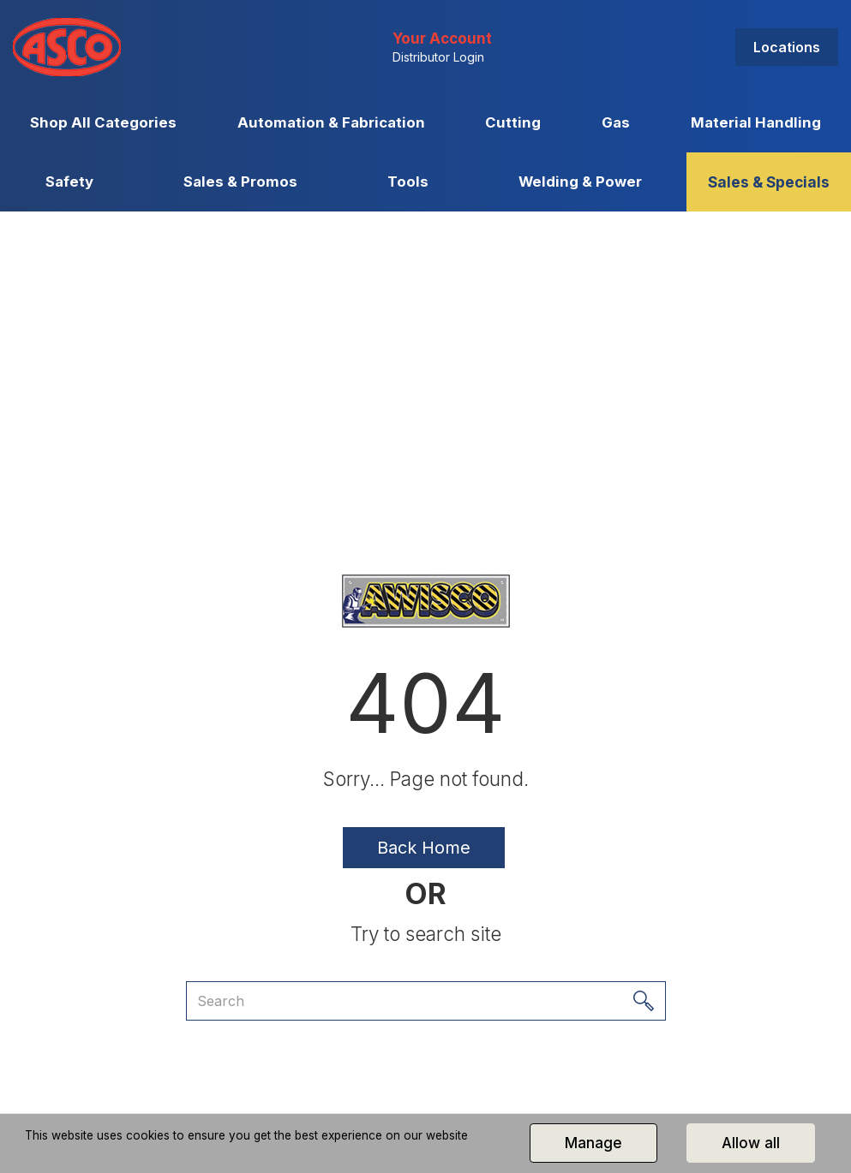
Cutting (513, 122)
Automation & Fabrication (331, 122)
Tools (407, 181)
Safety (69, 181)
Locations (786, 47)
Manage (593, 1143)
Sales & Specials (769, 182)
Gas (616, 122)
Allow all (751, 1143)
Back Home (423, 847)
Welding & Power (580, 181)
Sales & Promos (240, 181)
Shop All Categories (103, 122)
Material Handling (756, 122)
